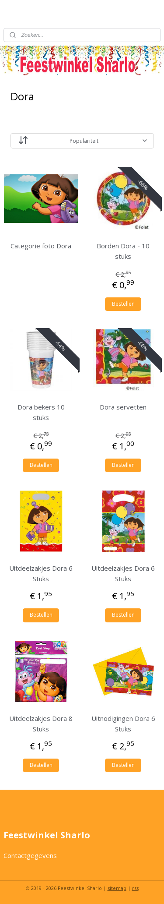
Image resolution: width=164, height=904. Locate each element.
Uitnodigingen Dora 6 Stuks (123, 723)
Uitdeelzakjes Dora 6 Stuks (41, 573)
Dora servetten (123, 407)
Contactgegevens (30, 855)
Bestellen (123, 303)
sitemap (117, 888)
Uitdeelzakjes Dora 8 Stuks (41, 723)
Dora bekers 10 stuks (41, 412)
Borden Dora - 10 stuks (123, 251)
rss (135, 888)
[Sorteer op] (82, 141)
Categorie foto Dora (40, 245)
